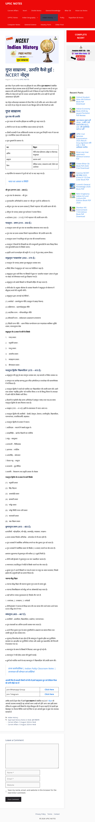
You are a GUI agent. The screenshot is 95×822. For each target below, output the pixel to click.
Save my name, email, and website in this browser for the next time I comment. (32, 791)
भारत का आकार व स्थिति (18, 181)
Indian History (50, 17)
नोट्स (50, 701)
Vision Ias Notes (81, 10)
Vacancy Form (46, 24)
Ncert (25, 10)
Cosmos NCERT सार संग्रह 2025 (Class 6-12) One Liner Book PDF (83, 176)
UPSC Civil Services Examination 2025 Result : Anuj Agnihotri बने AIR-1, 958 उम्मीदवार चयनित (83, 140)
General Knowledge (53, 10)
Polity (62, 17)
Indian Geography (31, 17)
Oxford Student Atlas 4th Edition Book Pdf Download (83, 100)
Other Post (59, 24)
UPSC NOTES (13, 3)
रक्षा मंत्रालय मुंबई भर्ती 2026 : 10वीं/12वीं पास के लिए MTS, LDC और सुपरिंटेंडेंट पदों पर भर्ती (83, 124)
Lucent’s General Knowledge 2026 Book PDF (83, 186)
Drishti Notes (36, 10)
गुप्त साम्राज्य (35, 720)
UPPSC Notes (13, 17)
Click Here (49, 689)
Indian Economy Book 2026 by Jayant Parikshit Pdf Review (83, 111)
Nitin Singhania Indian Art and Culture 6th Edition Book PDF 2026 (83, 198)
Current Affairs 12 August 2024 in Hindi (22, 722)
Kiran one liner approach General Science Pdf (83, 155)
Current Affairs (13, 10)
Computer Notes (14, 24)
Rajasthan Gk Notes (76, 17)
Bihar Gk (68, 10)
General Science (30, 24)
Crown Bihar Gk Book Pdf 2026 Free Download (82, 165)
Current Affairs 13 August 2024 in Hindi (22, 724)
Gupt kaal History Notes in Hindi (19, 720)
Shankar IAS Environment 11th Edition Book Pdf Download (81, 212)
